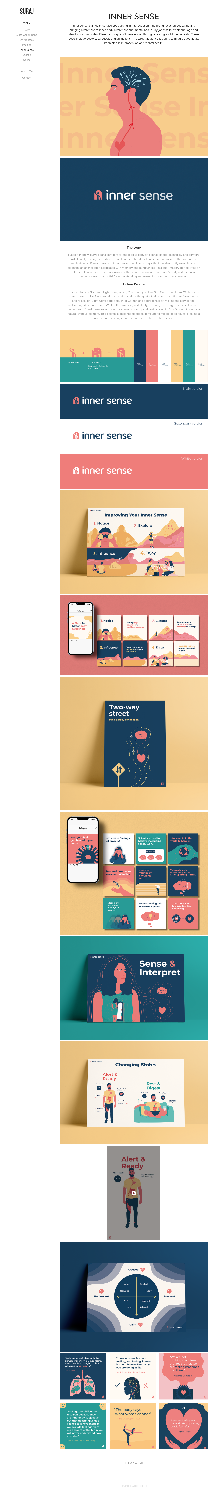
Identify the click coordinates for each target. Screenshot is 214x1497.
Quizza (27, 55)
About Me (27, 71)
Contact (26, 77)
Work (26, 23)
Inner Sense (27, 50)
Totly (27, 30)
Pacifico (26, 45)
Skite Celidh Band (26, 35)
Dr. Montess (27, 40)
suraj (27, 11)
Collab (27, 60)
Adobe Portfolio (139, 1485)
